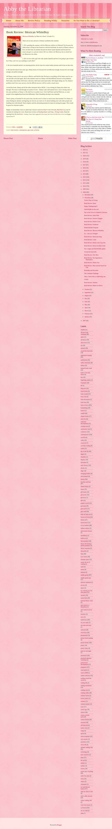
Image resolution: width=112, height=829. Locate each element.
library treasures (85, 548)
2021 (84, 152)
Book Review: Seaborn (90, 282)
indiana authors (85, 528)
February (87, 313)
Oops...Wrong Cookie (57, 112)
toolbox (83, 766)
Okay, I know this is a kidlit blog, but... (95, 276)
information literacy (86, 531)
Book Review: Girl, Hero (91, 255)
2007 (84, 320)
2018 (84, 162)
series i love (84, 728)
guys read (30, 130)
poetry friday (84, 648)
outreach (83, 630)
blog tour (83, 388)
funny (82, 489)
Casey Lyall (89, 106)
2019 (84, 159)
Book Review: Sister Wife (91, 215)
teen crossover (85, 754)
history (83, 520)
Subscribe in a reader (87, 39)
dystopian (83, 462)
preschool (83, 655)
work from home (85, 805)
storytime (83, 742)
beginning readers (86, 380)
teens (82, 757)
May (86, 304)
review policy (84, 698)
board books (84, 391)
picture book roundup (87, 638)
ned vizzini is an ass (86, 610)
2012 (84, 180)
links (82, 554)
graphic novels (85, 503)
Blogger (59, 825)
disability (83, 457)
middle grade (84, 575)
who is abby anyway (86, 796)
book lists (83, 402)
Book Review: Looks (90, 239)
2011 (84, 183)
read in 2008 (84, 673)
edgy (82, 471)
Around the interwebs (90, 252)
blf (81, 385)
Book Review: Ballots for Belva (93, 285)
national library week (87, 601)
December (88, 195)
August (87, 295)
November (88, 197)
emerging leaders (85, 473)
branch (83, 410)
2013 (84, 177)
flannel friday (84, 486)
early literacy (84, 465)
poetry (82, 645)
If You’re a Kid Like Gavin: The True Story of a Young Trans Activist (95, 119)
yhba (82, 813)
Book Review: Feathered (91, 224)
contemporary (23, 130)
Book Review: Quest (90, 203)
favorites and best (86, 482)
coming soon (84, 426)
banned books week (86, 368)
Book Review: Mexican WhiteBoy (94, 230)
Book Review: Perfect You (91, 262)
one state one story (86, 625)
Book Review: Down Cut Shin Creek (94, 246)
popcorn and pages (86, 651)
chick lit (83, 419)
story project (84, 739)
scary (82, 707)
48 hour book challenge (84, 333)
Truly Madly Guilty (91, 75)
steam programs (85, 736)
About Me (19, 20)
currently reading (85, 446)
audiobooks (84, 360)
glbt (82, 500)
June (86, 301)
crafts (82, 440)
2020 (84, 156)
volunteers (84, 784)
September (88, 292)
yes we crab (84, 810)
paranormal (84, 635)
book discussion (85, 399)
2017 (84, 165)
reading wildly (85, 693)
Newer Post (8, 138)
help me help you (85, 514)
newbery (83, 614)
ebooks (83, 468)
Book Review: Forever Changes (93, 218)
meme (82, 569)
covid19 (83, 437)
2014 (84, 174)
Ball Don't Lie (61, 110)
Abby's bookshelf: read (97, 55)
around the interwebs (87, 351)
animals (83, 348)
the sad (83, 760)
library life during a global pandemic (86, 544)
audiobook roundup (86, 355)
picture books (84, 642)
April (86, 307)
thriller (83, 763)
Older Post (72, 138)
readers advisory (85, 675)
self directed (84, 725)
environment (84, 476)
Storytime (65, 20)
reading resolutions (86, 685)
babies (82, 365)
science (83, 712)
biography (83, 383)
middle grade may (86, 578)
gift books (83, 492)
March (87, 311)
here (21, 114)
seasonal (83, 722)
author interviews (86, 363)
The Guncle (89, 89)
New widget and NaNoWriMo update (94, 249)
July (86, 298)
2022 (84, 149)
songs (82, 731)
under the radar (85, 776)
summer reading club (87, 747)
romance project (85, 704)
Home (8, 20)
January (87, 317)
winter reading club (86, 800)
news (82, 617)
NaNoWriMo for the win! (91, 209)
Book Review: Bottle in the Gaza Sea (94, 243)
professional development (84, 663)
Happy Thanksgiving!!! (91, 206)
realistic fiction (85, 695)
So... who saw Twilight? (91, 233)
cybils (82, 448)
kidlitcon (83, 538)
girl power (84, 495)
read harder (84, 670)
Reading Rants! (43, 112)
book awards (84, 394)
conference (84, 432)
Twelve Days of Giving (90, 200)
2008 (84, 192)
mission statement (86, 582)
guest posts (84, 509)
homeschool (84, 522)
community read (85, 429)
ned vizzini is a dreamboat (85, 606)
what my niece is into (87, 791)
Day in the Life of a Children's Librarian (95, 212)
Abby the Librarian (27, 8)
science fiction (85, 719)
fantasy (83, 479)
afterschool (84, 342)
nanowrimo (84, 598)
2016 (84, 168)
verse (82, 779)
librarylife (83, 551)
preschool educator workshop (86, 659)
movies (83, 585)
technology (84, 752)
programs (83, 667)
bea (82, 377)
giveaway (83, 497)
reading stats (84, 690)
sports (82, 733)
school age (84, 709)
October (87, 289)
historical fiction (85, 517)
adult (82, 337)
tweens (83, 768)
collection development (84, 422)
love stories (84, 557)
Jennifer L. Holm (90, 61)
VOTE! (86, 279)
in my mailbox (85, 525)
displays (83, 459)
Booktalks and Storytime (91, 270)
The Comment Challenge (91, 273)
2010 (84, 186)
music (82, 588)
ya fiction (36, 130)
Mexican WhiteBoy (28, 36)
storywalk (83, 744)
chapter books (85, 416)
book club (83, 397)
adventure (83, 340)
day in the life (84, 451)
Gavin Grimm (90, 122)
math (82, 567)
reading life (84, 683)
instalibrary (84, 535)
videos (82, 781)
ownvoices (84, 632)
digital (82, 454)
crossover (83, 443)
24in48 (83, 330)
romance (83, 701)
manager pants (85, 559)
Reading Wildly (50, 20)
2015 (84, 171)
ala (81, 345)
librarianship (84, 541)
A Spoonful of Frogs (91, 104)
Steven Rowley (90, 91)
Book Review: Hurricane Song (93, 237)
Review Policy (34, 20)
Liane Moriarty (90, 76)
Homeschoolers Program (91, 227)
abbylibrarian (94, 42)
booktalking (84, 408)
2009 (84, 189)
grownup (83, 506)
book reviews (14, 130)
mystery (83, 595)
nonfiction (84, 620)
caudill (83, 413)
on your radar (84, 622)
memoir (83, 572)
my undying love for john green (86, 591)
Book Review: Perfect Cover (92, 221)
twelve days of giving (87, 771)
